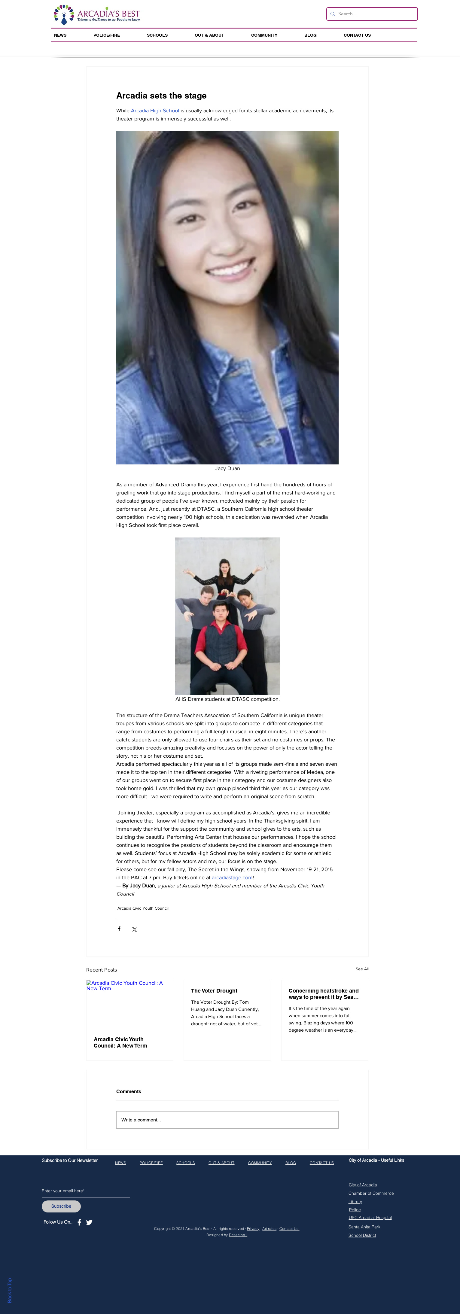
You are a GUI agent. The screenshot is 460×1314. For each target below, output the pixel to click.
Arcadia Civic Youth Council (143, 908)
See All (362, 968)
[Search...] (371, 14)
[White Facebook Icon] (79, 1222)
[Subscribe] (61, 1206)
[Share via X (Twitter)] (134, 929)
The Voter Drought (214, 990)
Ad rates (269, 1228)
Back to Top (9, 1290)
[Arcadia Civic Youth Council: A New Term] (130, 1004)
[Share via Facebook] (119, 929)
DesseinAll (238, 1235)
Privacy (253, 1228)
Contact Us (289, 1228)
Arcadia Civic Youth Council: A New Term (120, 1042)
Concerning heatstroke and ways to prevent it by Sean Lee (324, 993)
